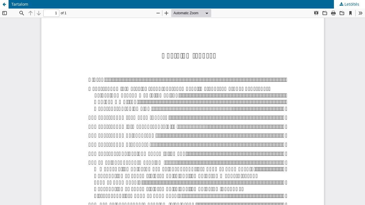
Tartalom (19, 4)
